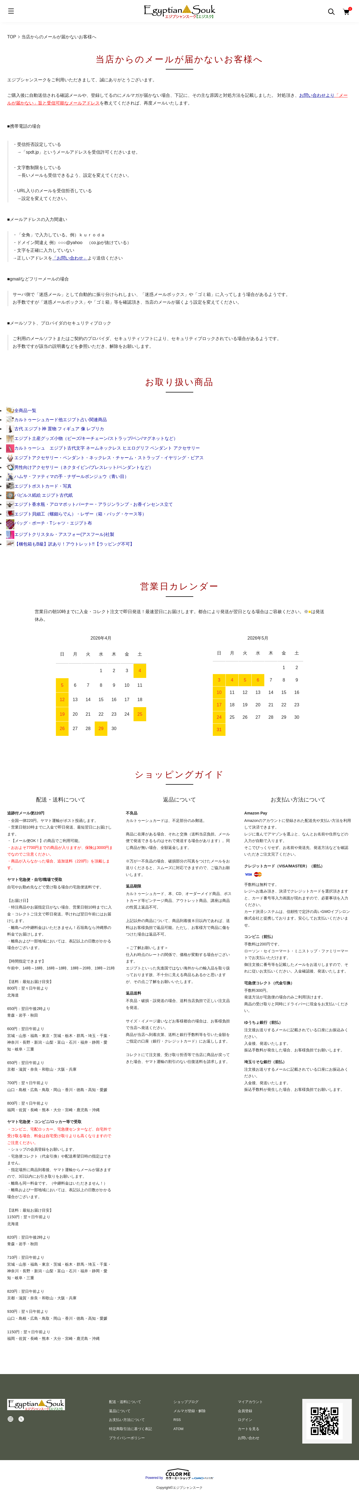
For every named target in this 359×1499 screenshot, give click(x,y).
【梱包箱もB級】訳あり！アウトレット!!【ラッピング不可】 (70, 544)
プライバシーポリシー (127, 1438)
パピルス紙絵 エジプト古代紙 (39, 495)
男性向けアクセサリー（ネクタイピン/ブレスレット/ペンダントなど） (79, 467)
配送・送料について (125, 1402)
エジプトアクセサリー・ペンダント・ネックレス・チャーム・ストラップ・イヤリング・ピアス (105, 457)
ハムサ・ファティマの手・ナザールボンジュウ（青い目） (67, 476)
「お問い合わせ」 (70, 258)
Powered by (179, 1473)
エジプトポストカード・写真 (39, 486)
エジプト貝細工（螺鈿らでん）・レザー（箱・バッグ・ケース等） (76, 514)
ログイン (245, 1420)
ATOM (178, 1429)
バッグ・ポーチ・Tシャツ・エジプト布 (49, 523)
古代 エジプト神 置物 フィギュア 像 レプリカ (55, 428)
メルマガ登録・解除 (189, 1411)
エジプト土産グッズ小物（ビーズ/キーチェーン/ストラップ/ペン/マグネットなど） (92, 438)
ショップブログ (185, 1402)
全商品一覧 (21, 410)
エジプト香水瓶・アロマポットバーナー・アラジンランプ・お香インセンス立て (89, 504)
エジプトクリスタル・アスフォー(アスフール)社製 (60, 534)
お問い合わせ (248, 1438)
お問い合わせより (316, 95)
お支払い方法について (127, 1420)
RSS (177, 1420)
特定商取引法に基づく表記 (130, 1429)
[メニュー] (11, 11)
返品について (119, 1411)
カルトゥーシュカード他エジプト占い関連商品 (56, 419)
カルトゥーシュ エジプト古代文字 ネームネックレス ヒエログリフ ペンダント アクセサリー (103, 448)
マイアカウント (250, 1402)
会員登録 (245, 1411)
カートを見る (248, 1429)
